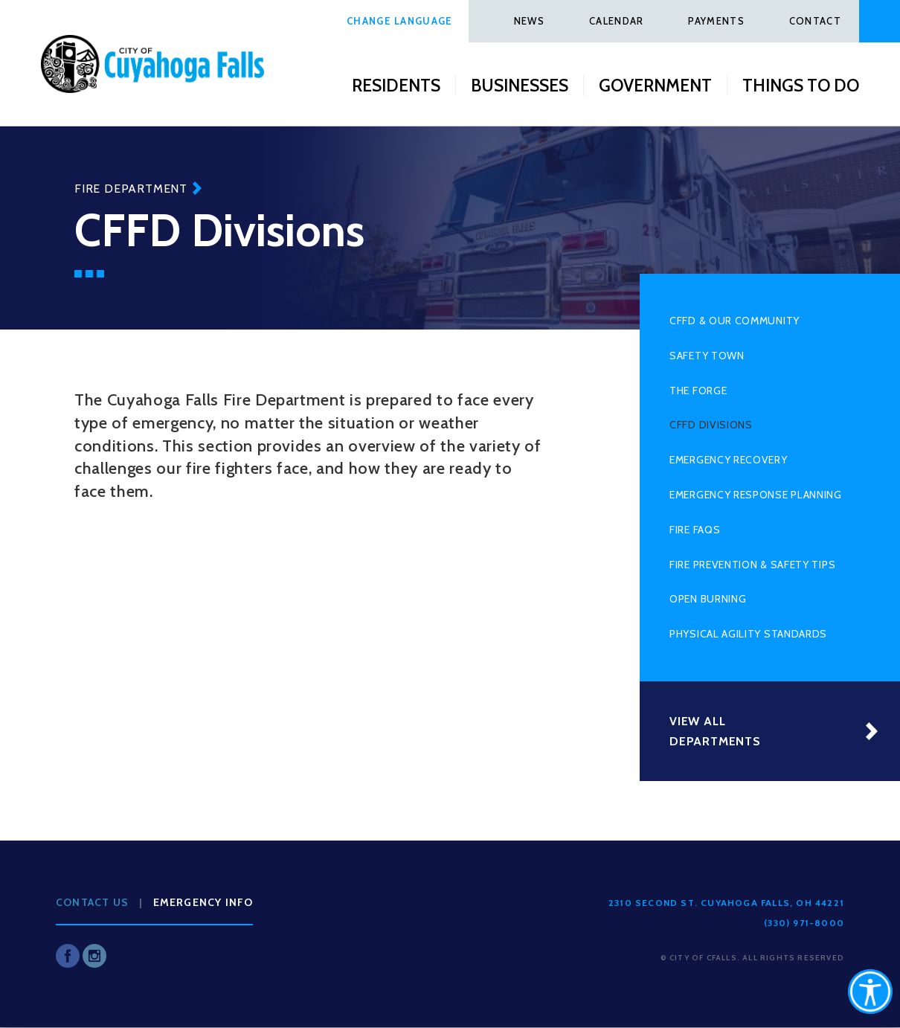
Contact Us (92, 902)
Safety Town (707, 355)
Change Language (400, 21)
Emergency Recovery (728, 459)
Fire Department (130, 188)
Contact (815, 21)
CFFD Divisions (711, 424)
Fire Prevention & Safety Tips (752, 564)
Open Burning (707, 598)
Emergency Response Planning (755, 494)
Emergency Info (203, 902)
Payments (716, 21)
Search (879, 21)
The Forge (698, 390)
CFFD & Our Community (734, 320)
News (529, 21)
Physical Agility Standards (748, 633)
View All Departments (715, 731)
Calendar (616, 21)
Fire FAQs (694, 529)
